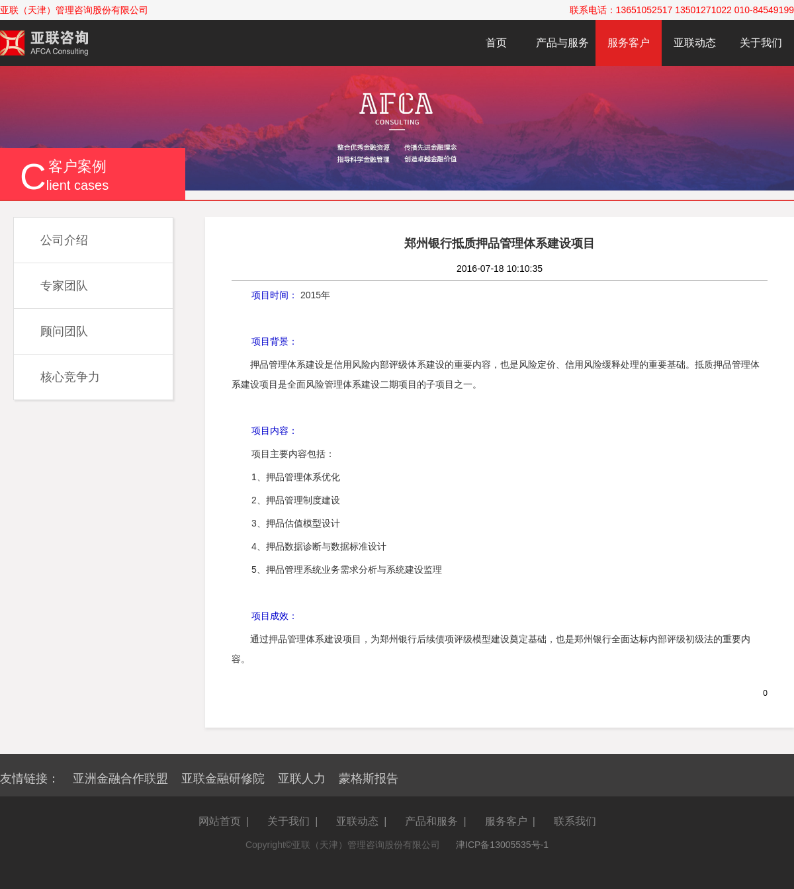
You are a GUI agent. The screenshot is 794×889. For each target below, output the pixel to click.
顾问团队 (64, 331)
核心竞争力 (70, 377)
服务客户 (628, 42)
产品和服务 (431, 821)
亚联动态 (695, 42)
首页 (496, 42)
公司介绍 (64, 240)
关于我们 (761, 42)
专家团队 (64, 285)
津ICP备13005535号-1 (502, 844)
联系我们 (575, 821)
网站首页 (219, 821)
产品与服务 (562, 42)
